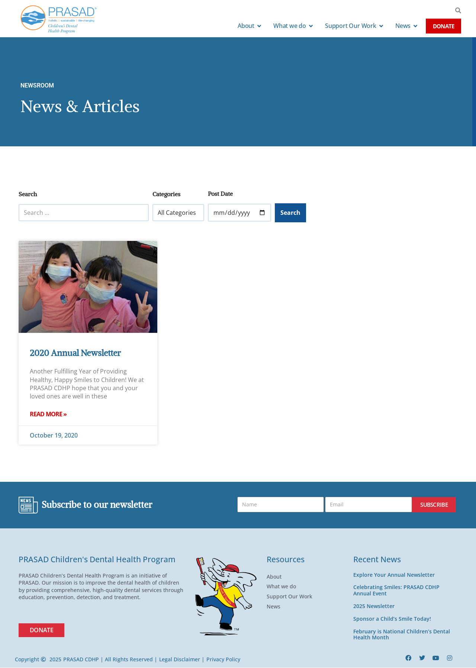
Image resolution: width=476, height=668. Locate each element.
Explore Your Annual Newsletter (394, 574)
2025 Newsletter (374, 606)
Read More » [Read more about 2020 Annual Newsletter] (48, 414)
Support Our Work (291, 597)
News (275, 607)
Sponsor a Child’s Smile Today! (392, 619)
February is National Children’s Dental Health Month (401, 634)
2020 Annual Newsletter (75, 352)
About (276, 576)
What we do (283, 587)
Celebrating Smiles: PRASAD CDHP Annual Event (396, 590)
